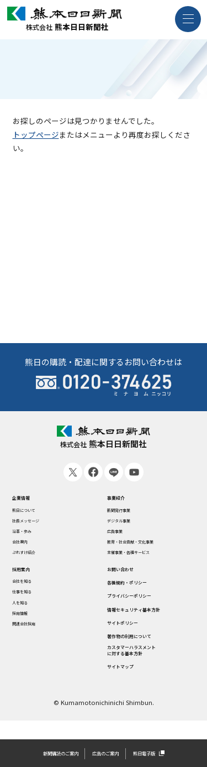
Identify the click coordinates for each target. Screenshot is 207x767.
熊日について (31, 511)
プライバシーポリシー (143, 603)
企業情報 (27, 498)
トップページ (36, 134)
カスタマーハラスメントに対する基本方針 (146, 666)
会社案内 (25, 545)
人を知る (25, 609)
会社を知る (28, 586)
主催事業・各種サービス (140, 556)
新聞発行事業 (125, 511)
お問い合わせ (128, 574)
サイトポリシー (132, 632)
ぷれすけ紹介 (31, 556)
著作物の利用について (143, 647)
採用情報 (25, 620)
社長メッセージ (34, 522)
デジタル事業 (125, 522)
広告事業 (119, 534)
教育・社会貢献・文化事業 (143, 545)
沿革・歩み (28, 534)
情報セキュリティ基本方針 (150, 618)
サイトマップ (128, 686)
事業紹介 (121, 498)
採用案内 (27, 574)
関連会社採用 (31, 632)
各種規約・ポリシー (139, 588)
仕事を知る (28, 598)
